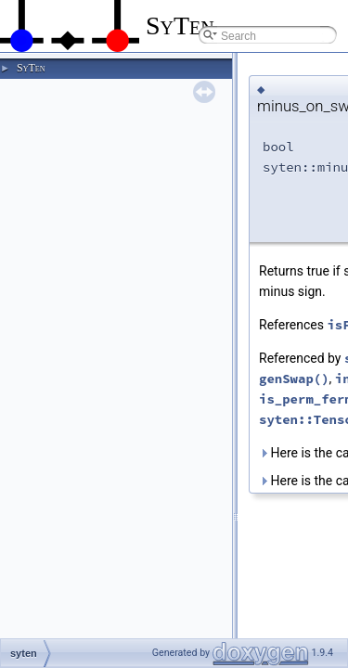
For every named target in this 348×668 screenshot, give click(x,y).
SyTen (31, 67)
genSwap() (294, 378)
